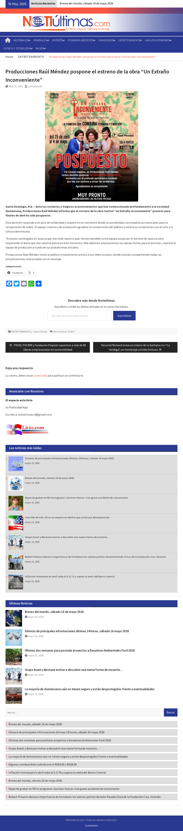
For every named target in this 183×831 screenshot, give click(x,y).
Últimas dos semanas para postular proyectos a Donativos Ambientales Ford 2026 (80, 650)
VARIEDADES (106, 40)
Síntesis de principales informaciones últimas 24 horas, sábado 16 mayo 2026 (77, 631)
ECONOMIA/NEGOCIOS (81, 40)
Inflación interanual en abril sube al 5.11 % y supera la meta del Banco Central (70, 576)
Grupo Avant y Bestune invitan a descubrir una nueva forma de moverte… (67, 537)
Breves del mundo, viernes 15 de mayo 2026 (49, 478)
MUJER (40, 48)
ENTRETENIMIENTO (129, 40)
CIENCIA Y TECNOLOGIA (17, 48)
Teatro (71, 331)
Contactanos (91, 825)
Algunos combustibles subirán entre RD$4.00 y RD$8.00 (42, 764)
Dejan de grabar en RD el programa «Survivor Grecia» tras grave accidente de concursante (76, 497)
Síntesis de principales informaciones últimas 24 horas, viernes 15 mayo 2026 (69, 458)
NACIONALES (20, 40)
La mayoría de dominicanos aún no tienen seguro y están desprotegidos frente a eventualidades (90, 689)
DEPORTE (57, 40)
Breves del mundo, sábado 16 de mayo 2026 (86, 3)
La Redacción (35, 86)
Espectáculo (40, 331)
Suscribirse (124, 315)
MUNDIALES (40, 40)
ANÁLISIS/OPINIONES (157, 40)
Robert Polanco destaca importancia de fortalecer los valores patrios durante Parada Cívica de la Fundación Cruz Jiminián (95, 556)
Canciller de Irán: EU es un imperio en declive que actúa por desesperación (67, 517)
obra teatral (59, 331)
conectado (40, 375)
